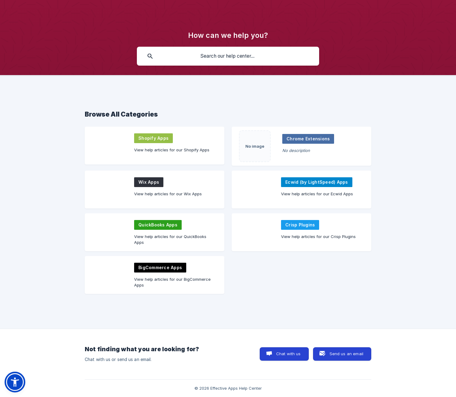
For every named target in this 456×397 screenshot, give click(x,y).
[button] (15, 382)
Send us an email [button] (346, 353)
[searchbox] (228, 56)
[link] (154, 145)
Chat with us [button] (288, 353)
